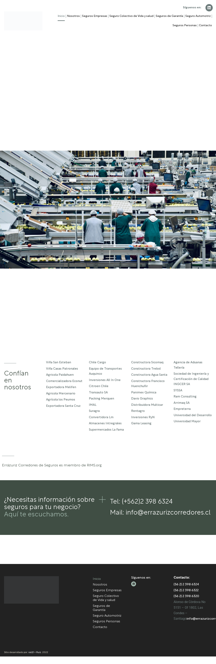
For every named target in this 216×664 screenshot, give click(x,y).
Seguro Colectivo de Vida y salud (131, 16)
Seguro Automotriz (198, 16)
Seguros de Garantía (169, 16)
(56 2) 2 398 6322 (186, 598)
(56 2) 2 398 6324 (186, 592)
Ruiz (38, 660)
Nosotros (73, 16)
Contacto (205, 25)
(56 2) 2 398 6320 (186, 604)
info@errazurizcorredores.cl (168, 513)
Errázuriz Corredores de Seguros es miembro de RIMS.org (52, 465)
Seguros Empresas (94, 16)
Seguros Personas (185, 25)
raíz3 (31, 660)
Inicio (61, 16)
